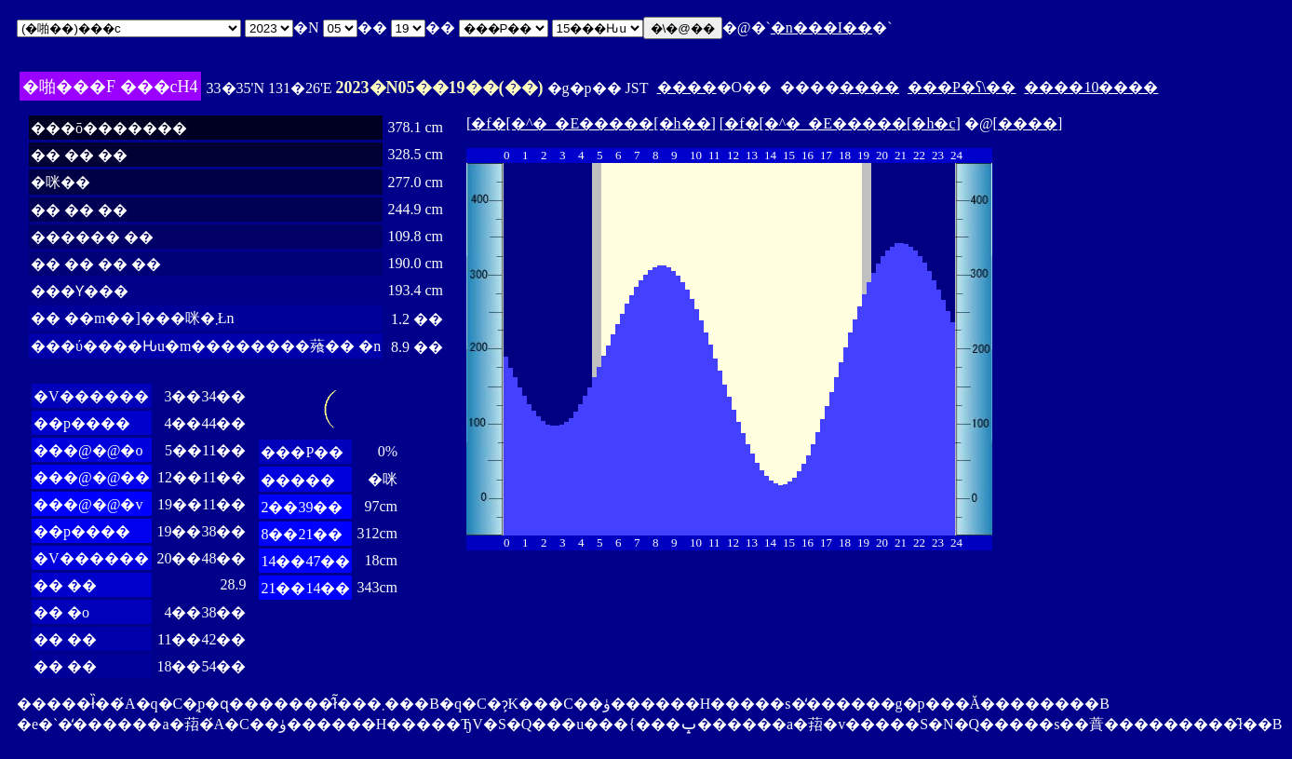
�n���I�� (821, 27)
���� (687, 87)
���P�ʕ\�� (962, 87)
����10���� (1091, 87)
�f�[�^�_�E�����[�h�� (590, 123)
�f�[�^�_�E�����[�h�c (839, 123)
